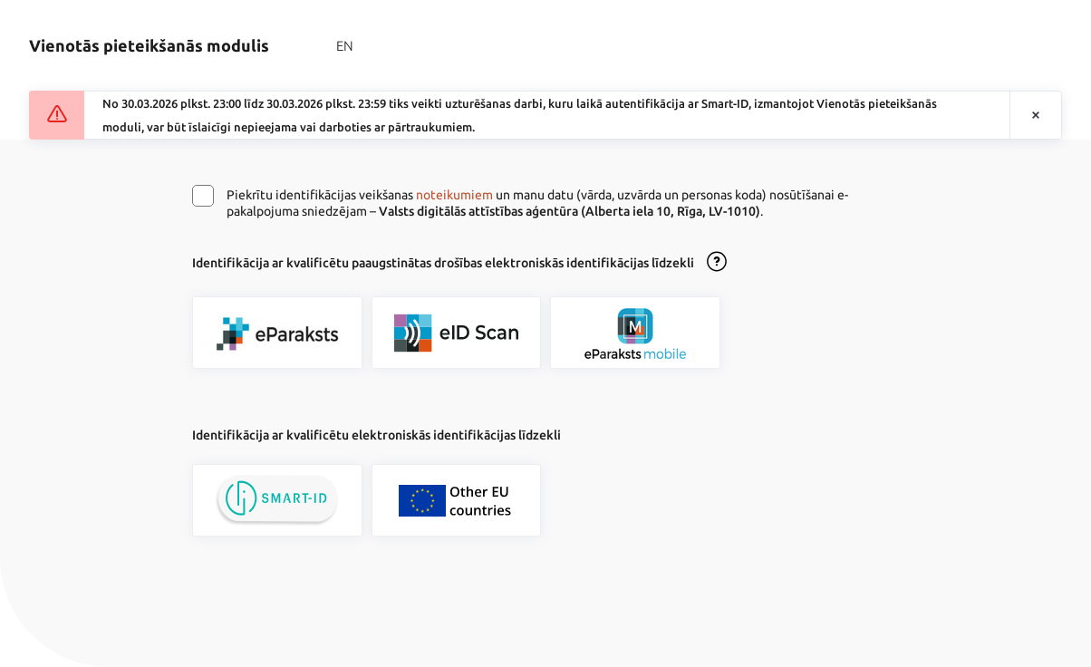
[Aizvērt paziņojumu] (1036, 115)
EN (344, 45)
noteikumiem (454, 195)
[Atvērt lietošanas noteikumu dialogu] (717, 263)
